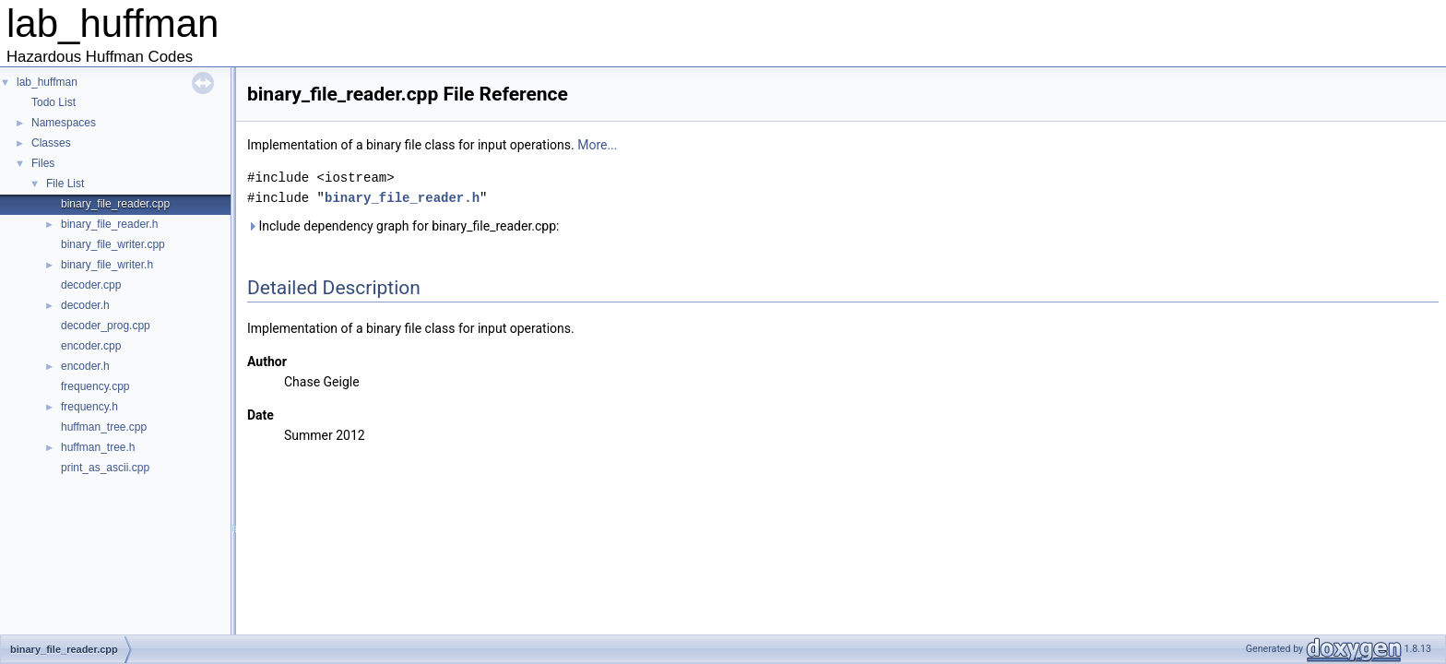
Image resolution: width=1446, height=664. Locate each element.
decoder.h (85, 305)
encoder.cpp (91, 345)
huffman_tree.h (98, 447)
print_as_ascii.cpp (105, 467)
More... (597, 144)
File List (65, 183)
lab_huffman (47, 82)
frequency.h (89, 406)
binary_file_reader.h (109, 224)
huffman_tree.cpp (104, 427)
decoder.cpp (91, 285)
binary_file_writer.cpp (113, 244)
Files (42, 163)
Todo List (53, 102)
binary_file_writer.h (107, 264)
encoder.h (85, 366)
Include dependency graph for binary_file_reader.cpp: (403, 226)
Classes (51, 142)
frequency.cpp (95, 386)
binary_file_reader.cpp (115, 203)
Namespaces (63, 122)
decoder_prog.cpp (105, 325)
